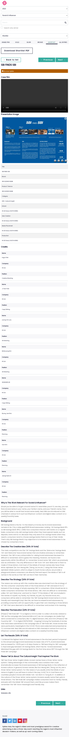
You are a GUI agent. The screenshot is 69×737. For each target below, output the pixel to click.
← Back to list (10, 60)
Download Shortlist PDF (16, 50)
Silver (29, 42)
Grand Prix (6, 42)
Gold (17, 42)
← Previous (47, 60)
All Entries (63, 42)
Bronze (40, 42)
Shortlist (51, 42)
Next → (62, 60)
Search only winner (11, 28)
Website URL (6, 693)
